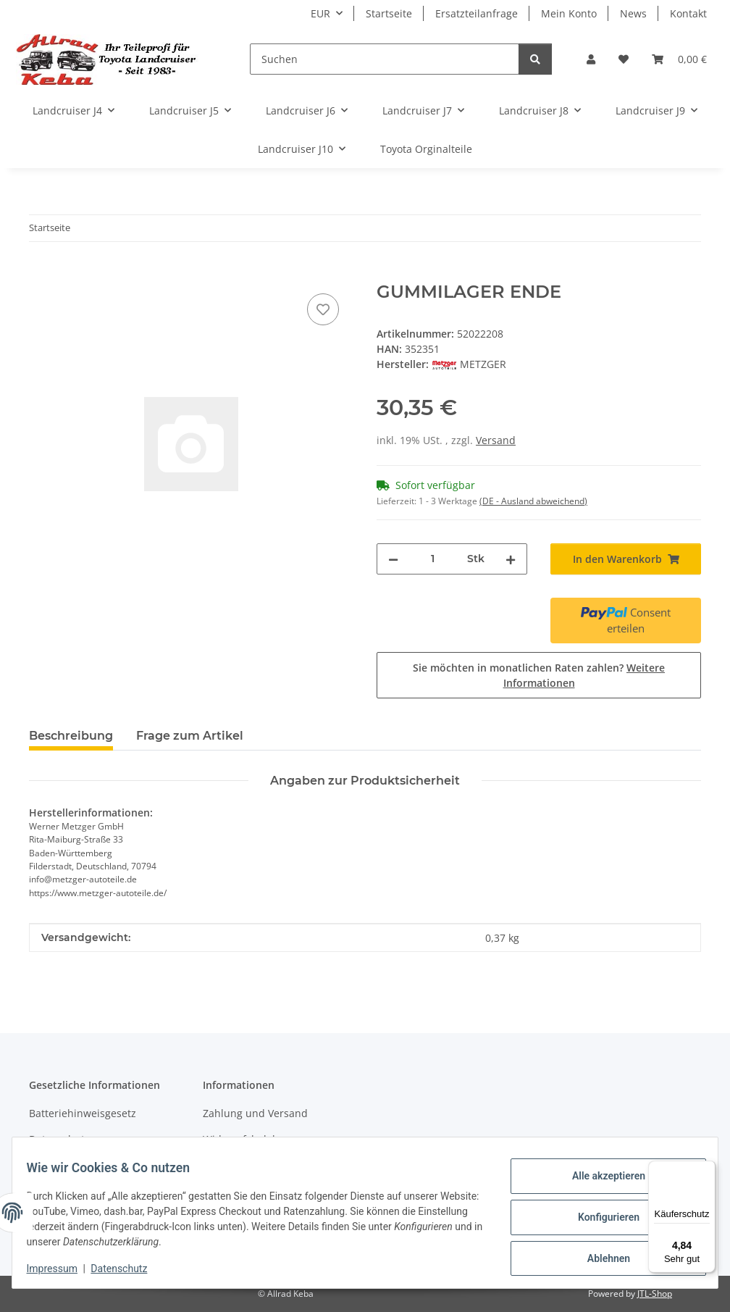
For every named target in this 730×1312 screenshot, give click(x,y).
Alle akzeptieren (599, 1179)
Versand (496, 440)
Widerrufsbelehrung (252, 1139)
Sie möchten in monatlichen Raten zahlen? (539, 675)
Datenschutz (128, 1268)
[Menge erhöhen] (510, 559)
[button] (591, 59)
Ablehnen (599, 1255)
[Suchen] (384, 59)
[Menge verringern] (393, 559)
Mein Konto (569, 13)
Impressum (60, 1268)
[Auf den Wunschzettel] (323, 309)
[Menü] (707, 1169)
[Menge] (432, 559)
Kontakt (688, 13)
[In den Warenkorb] (40, 274)
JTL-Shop (654, 1293)
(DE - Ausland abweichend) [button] (533, 501)
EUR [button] (320, 13)
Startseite (389, 13)
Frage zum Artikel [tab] (189, 736)
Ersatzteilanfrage (476, 13)
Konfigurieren (599, 1217)
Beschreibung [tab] (71, 736)
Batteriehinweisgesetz (82, 1113)
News (633, 13)
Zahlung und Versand (255, 1113)
